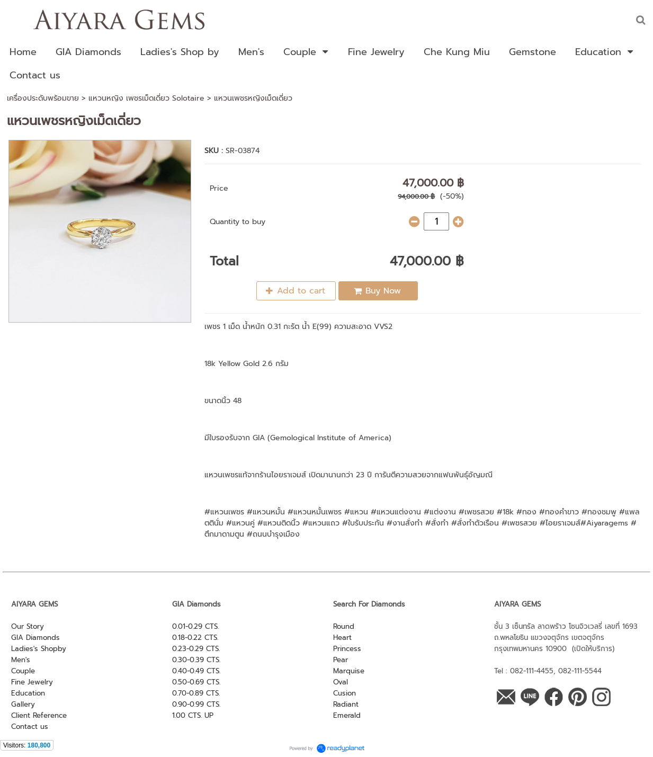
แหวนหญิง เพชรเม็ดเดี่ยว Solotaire (146, 98)
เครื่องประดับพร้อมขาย (43, 98)
